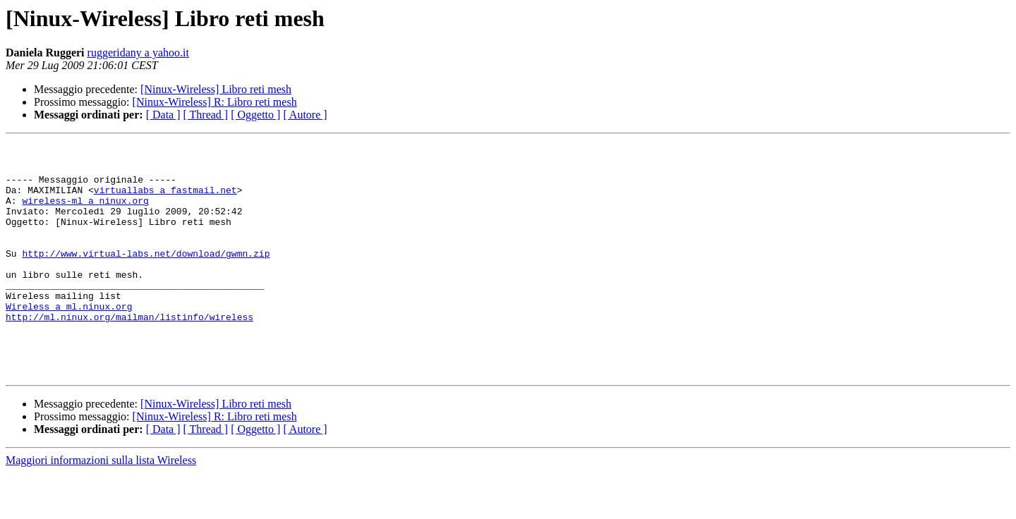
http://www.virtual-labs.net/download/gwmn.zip (146, 276)
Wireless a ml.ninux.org (69, 340)
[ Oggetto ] (255, 115)
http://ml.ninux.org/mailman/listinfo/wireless (129, 352)
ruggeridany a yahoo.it (138, 53)
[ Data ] (163, 115)
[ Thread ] (206, 115)
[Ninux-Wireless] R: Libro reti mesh (215, 102)
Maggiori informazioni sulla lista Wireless (101, 507)
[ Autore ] (305, 115)
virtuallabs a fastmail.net (165, 200)
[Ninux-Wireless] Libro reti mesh (215, 89)
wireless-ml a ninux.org (85, 213)
